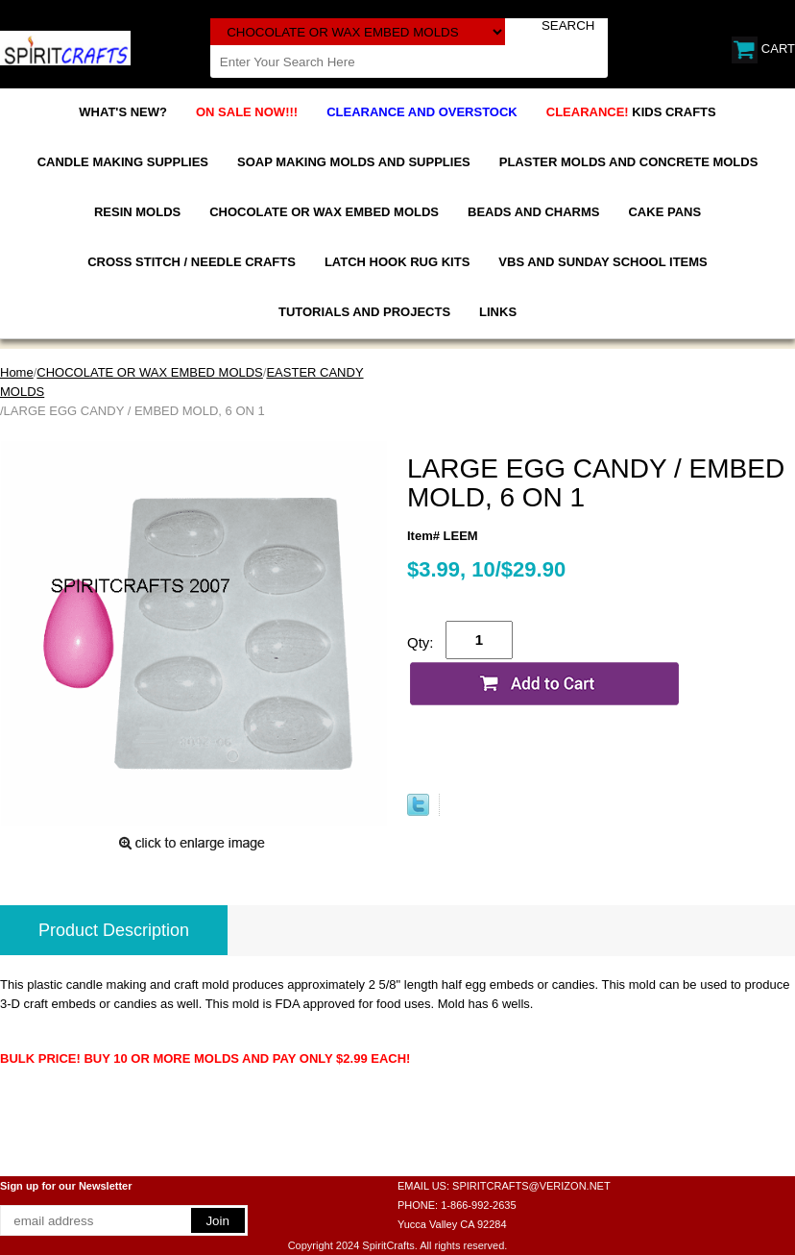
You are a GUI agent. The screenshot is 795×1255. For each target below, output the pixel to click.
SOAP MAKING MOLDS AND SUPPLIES (353, 162)
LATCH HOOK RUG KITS (397, 262)
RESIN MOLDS (137, 212)
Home (17, 372)
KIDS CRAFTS (631, 112)
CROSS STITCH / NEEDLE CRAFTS (191, 262)
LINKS (498, 312)
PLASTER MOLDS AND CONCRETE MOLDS (629, 162)
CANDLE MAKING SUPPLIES (122, 162)
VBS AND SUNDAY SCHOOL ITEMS (602, 262)
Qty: (420, 642)
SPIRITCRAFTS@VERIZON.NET (531, 1186)
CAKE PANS (664, 212)
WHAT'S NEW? (123, 112)
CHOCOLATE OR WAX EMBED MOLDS (324, 212)
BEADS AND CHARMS (533, 212)
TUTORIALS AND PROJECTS (364, 312)
